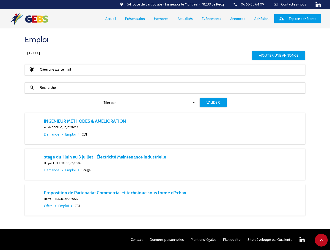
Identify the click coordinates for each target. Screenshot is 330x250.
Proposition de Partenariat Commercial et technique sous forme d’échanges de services (130, 192)
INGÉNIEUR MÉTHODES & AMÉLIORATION (85, 121)
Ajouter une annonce (279, 55)
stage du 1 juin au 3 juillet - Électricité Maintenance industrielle (105, 157)
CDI (84, 134)
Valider (213, 102)
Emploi (70, 134)
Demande (51, 134)
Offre (48, 206)
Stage (86, 170)
